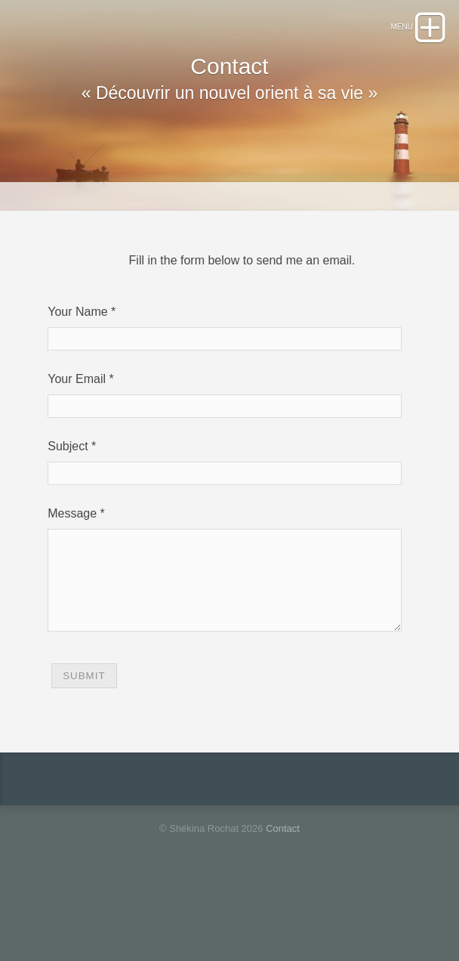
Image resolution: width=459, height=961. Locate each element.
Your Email (77, 432)
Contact (283, 900)
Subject (68, 499)
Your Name (77, 365)
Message (72, 567)
